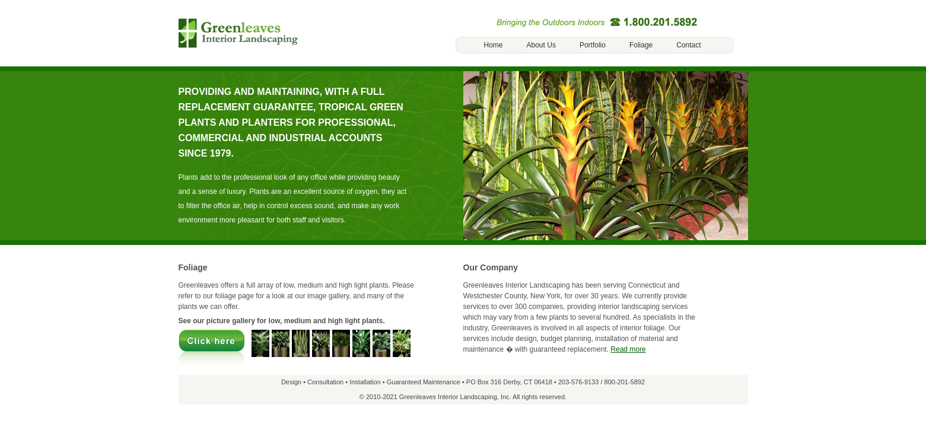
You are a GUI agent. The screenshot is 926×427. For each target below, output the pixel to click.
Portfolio (593, 45)
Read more (627, 349)
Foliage (641, 45)
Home (493, 45)
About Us (541, 45)
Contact (688, 45)
